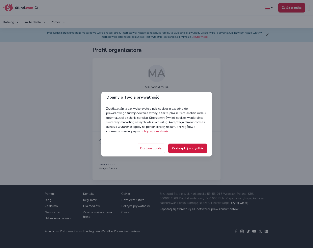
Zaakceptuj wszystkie (188, 148)
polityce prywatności (155, 131)
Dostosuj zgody (151, 148)
